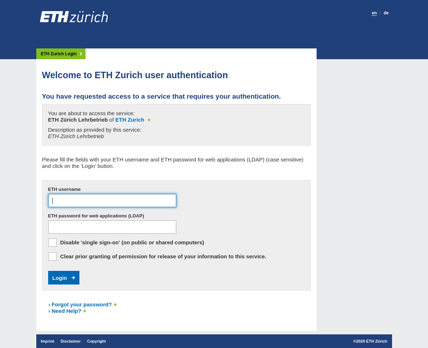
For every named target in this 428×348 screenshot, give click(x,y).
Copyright (96, 341)
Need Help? (65, 311)
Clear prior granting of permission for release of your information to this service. (163, 256)
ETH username (64, 189)
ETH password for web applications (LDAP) (96, 215)
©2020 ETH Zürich (370, 341)
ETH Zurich (130, 120)
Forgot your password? (80, 304)
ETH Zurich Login (59, 54)
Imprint (47, 341)
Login (59, 278)
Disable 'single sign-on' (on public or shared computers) (132, 242)
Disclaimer (71, 341)
